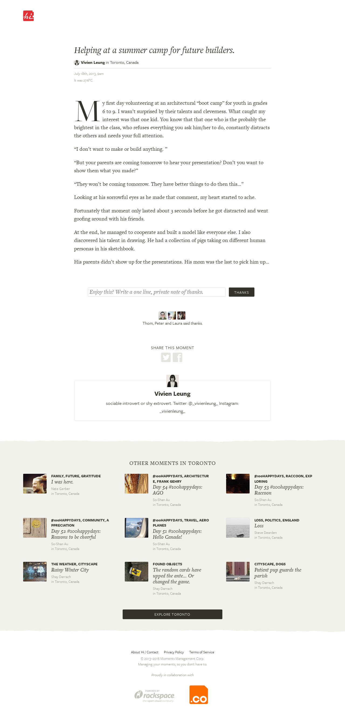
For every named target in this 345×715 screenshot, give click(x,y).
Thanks (241, 292)
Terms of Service (201, 652)
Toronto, (124, 62)
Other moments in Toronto (172, 463)
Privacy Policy (174, 652)
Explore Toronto (172, 614)
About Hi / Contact (144, 652)
